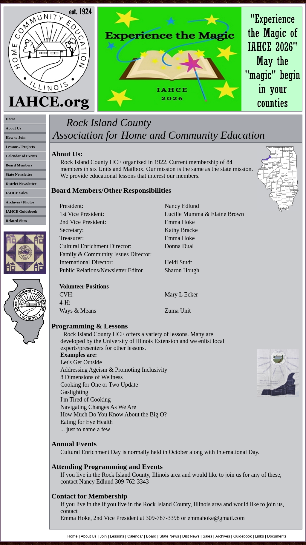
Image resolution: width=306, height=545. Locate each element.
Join (103, 536)
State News (169, 536)
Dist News (191, 536)
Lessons (117, 536)
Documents (277, 536)
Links (259, 536)
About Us (89, 536)
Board (151, 536)
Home (72, 536)
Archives (222, 536)
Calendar (135, 536)
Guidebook (242, 536)
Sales (207, 536)
